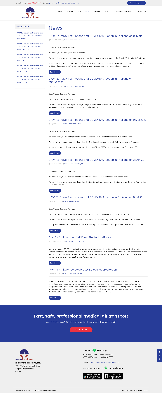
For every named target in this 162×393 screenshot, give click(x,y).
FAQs (79, 11)
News (87, 11)
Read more (54, 72)
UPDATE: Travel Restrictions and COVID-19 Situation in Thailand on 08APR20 (30, 79)
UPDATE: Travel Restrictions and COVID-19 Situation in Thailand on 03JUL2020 (30, 58)
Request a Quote (101, 11)
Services (69, 11)
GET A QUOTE (81, 329)
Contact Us (141, 11)
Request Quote (136, 3)
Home (59, 11)
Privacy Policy (127, 391)
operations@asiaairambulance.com (63, 3)
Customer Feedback (123, 11)
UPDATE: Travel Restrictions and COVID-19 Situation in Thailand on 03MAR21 (30, 36)
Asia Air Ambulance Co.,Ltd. (73, 40)
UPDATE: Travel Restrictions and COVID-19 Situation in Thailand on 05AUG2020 (30, 47)
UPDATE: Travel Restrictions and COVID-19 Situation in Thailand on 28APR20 (30, 69)
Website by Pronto (141, 391)
